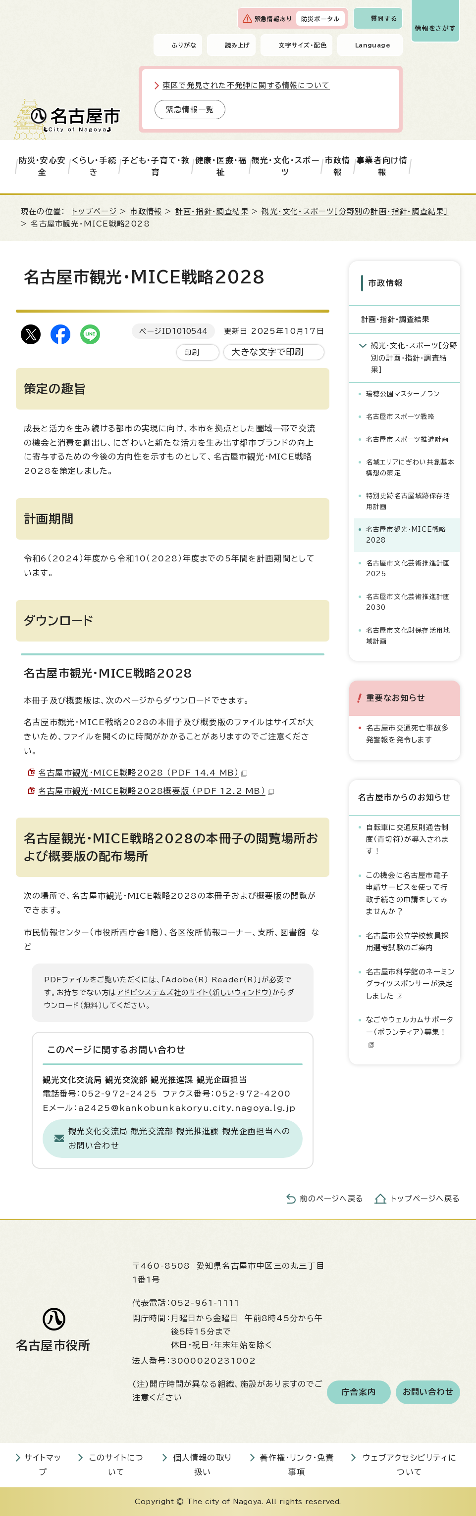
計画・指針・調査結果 (212, 211)
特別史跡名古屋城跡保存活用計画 (408, 500)
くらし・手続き (94, 166)
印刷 (191, 352)
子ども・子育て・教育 (156, 166)
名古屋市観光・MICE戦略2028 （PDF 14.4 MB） (142, 773)
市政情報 (338, 166)
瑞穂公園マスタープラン (403, 393)
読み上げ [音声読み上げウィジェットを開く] (238, 45)
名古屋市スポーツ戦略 (400, 416)
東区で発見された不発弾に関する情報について (246, 85)
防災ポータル (320, 19)
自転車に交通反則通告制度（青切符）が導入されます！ (407, 838)
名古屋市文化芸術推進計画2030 (408, 601)
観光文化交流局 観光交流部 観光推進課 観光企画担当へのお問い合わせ (179, 1138)
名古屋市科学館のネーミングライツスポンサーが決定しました (410, 983)
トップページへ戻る (425, 1198)
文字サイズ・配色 (302, 45)
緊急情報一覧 (190, 109)
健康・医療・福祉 (221, 166)
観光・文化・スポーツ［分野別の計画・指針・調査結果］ (355, 211)
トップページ (94, 211)
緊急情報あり (273, 19)
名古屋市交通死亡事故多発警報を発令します (407, 732)
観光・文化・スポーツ (285, 166)
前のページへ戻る (332, 1198)
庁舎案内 (359, 1392)
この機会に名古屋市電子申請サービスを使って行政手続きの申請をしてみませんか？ (407, 893)
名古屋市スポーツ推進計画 (407, 438)
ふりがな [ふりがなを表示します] (184, 45)
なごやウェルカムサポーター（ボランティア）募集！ (410, 1031)
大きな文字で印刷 (267, 352)
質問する (384, 18)
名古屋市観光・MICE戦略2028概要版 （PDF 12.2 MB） (156, 791)
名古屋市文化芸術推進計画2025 (408, 567)
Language (372, 45)
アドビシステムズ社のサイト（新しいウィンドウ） (195, 992)
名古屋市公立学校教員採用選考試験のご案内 (407, 941)
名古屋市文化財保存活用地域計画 (408, 634)
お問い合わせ (428, 1392)
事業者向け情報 (382, 166)
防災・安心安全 (42, 166)
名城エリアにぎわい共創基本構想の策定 (410, 466)
